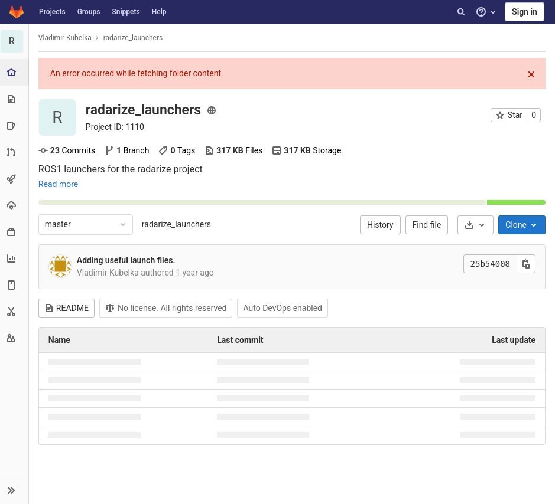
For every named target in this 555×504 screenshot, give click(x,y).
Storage (307, 150)
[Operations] (14, 205)
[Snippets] (14, 311)
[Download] (475, 224)
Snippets (125, 12)
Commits (67, 150)
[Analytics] (14, 258)
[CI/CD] (14, 178)
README (67, 308)
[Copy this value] (526, 263)
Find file (427, 225)
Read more (59, 184)
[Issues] (14, 125)
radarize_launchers (177, 224)
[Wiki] (14, 284)
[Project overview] (15, 72)
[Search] (461, 11)
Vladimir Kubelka (65, 38)
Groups (88, 12)
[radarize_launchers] (15, 41)
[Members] (14, 338)
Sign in (524, 12)
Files (234, 150)
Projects (52, 12)
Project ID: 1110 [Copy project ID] (115, 127)
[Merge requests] (14, 152)
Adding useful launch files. (126, 260)
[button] (14, 490)
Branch (127, 150)
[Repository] (14, 99)
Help (159, 12)
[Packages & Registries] (14, 231)
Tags (178, 150)
